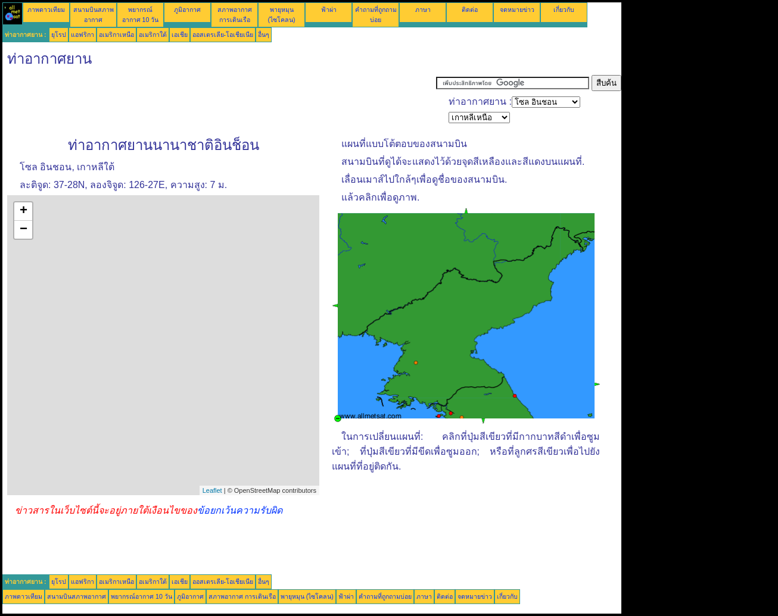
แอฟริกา (82, 34)
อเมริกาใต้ (153, 34)
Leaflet (212, 490)
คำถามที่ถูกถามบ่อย (385, 596)
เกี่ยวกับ (563, 9)
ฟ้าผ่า (329, 9)
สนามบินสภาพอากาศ (76, 596)
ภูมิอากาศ (187, 9)
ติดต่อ (470, 9)
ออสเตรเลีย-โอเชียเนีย (223, 34)
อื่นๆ (263, 34)
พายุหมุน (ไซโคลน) (307, 596)
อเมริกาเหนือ (116, 34)
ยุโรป (58, 34)
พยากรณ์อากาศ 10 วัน (141, 596)
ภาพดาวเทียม (46, 9)
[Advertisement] (219, 102)
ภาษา (423, 9)
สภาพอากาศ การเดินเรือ (242, 596)
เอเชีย (180, 34)
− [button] (23, 230)
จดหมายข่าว (517, 9)
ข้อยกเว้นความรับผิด (239, 510)
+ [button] (23, 211)
